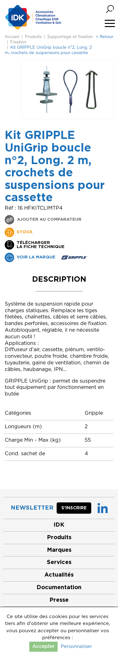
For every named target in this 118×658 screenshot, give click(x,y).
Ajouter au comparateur (48, 220)
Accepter (43, 646)
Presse (59, 600)
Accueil (12, 37)
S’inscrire (74, 508)
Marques (59, 550)
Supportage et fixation (70, 37)
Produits (33, 37)
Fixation (18, 42)
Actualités (59, 575)
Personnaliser (76, 646)
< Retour (104, 37)
